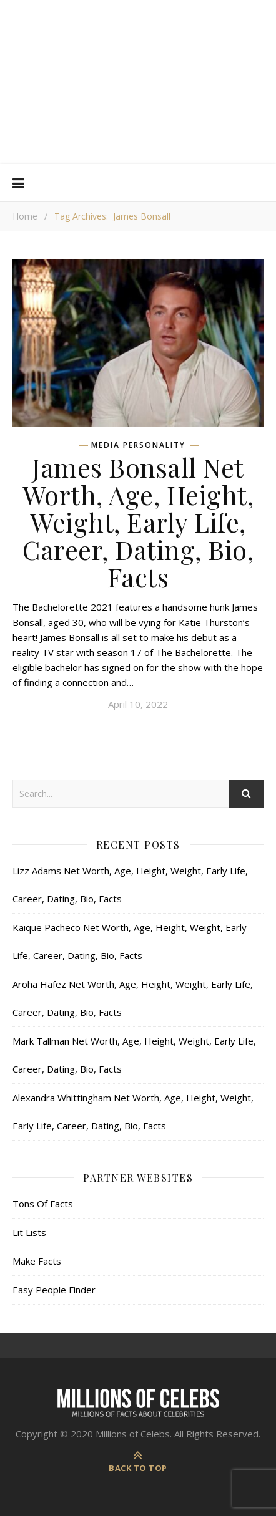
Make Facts (36, 1261)
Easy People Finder (54, 1289)
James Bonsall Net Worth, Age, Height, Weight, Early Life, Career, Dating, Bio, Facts (138, 522)
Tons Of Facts (42, 1203)
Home (24, 216)
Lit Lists (29, 1232)
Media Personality (138, 445)
